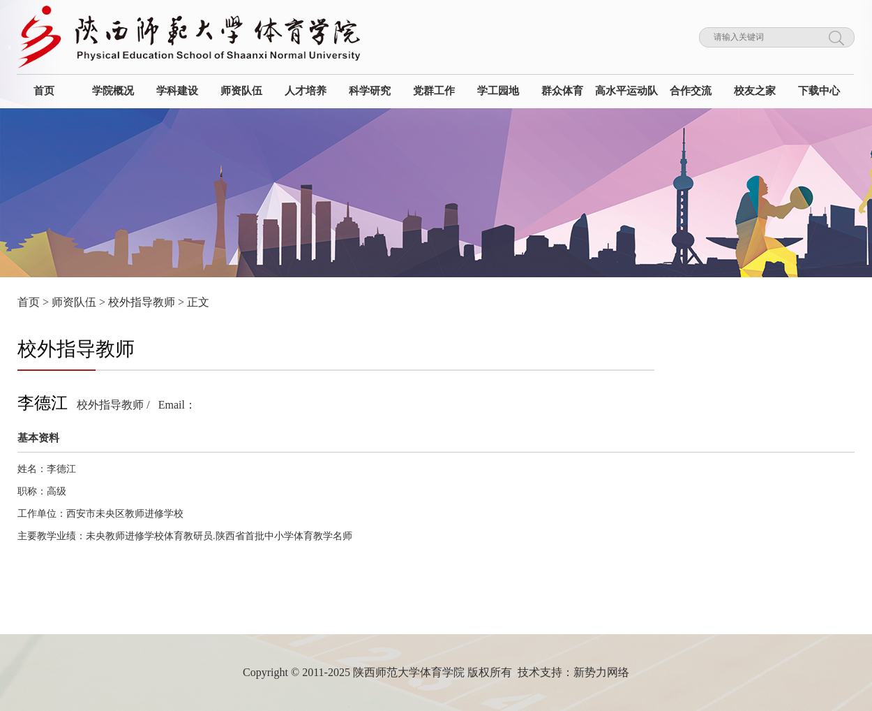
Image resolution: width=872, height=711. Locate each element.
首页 (28, 302)
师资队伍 (74, 302)
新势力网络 (601, 672)
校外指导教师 (141, 302)
